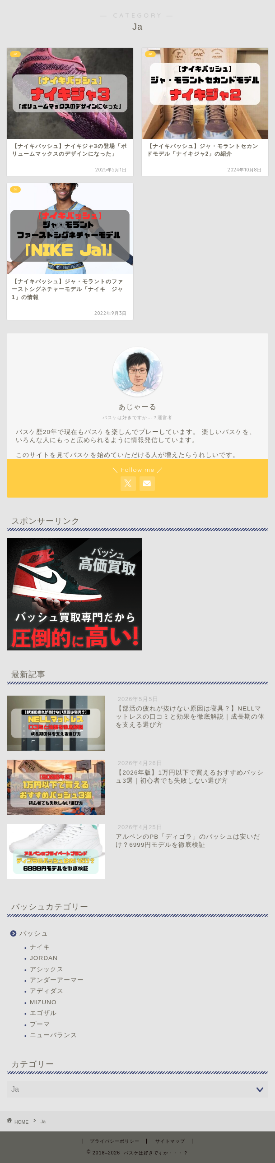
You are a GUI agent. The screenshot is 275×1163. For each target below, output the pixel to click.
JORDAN (44, 958)
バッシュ (33, 933)
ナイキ (40, 947)
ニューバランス (53, 1035)
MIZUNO (43, 1002)
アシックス (47, 969)
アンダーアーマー (57, 980)
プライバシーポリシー (115, 1141)
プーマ (40, 1024)
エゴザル (43, 1013)
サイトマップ (170, 1141)
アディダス (47, 991)
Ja (43, 1122)
